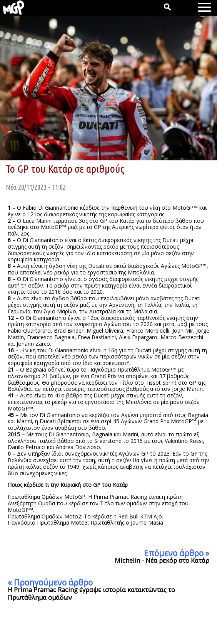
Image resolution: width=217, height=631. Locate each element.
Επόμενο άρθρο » (176, 553)
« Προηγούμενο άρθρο (50, 582)
